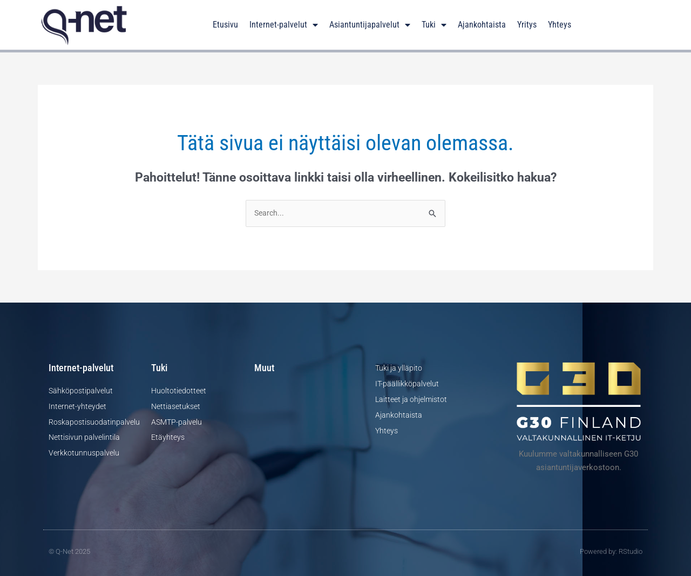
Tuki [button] (434, 25)
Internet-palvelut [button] (283, 25)
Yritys (527, 24)
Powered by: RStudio (611, 552)
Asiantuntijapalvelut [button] (369, 25)
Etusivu (225, 24)
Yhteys (559, 24)
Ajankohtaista (482, 24)
